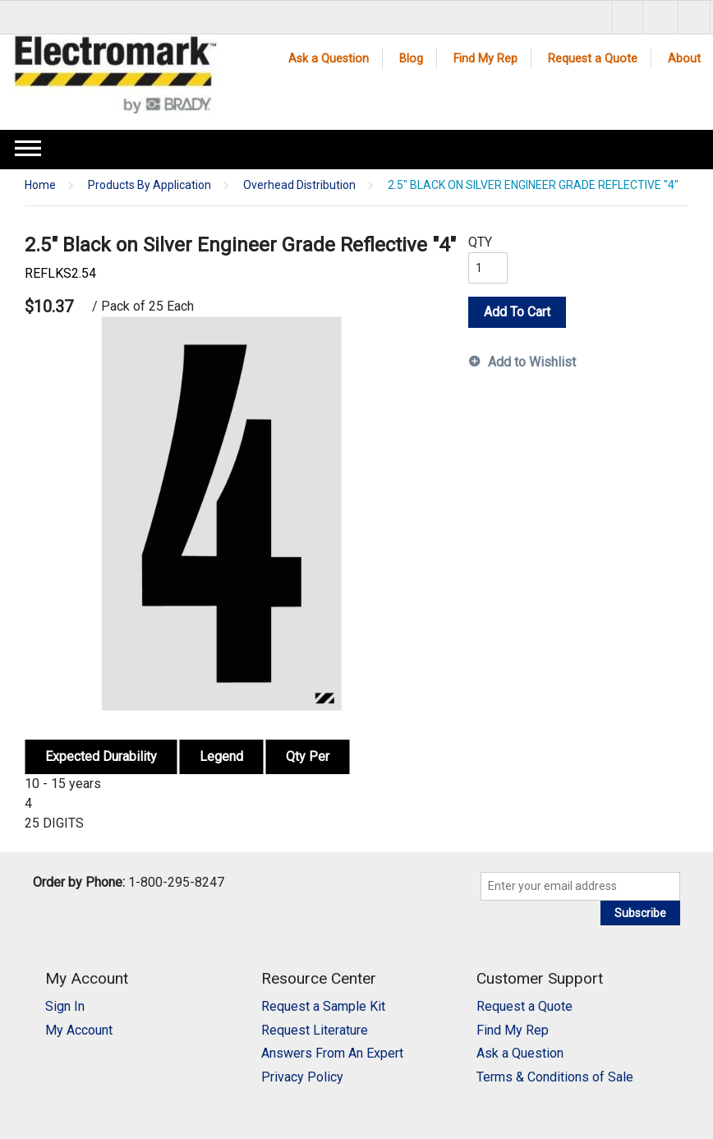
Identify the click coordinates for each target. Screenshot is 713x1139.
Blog (411, 59)
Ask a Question (328, 59)
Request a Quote (592, 59)
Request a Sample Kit (323, 1006)
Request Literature (314, 1030)
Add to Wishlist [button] (532, 362)
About (684, 59)
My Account (79, 1030)
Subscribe (640, 913)
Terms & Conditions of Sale (554, 1077)
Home (40, 185)
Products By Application (149, 185)
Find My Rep (485, 59)
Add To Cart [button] (517, 312)
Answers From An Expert (332, 1053)
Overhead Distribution (299, 185)
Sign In (65, 1006)
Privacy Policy (302, 1077)
